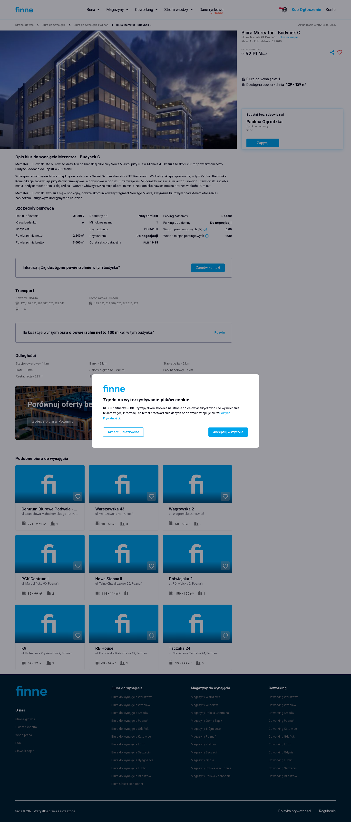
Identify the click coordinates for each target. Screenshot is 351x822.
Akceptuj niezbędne (122, 432)
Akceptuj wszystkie (229, 432)
